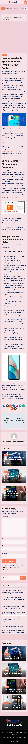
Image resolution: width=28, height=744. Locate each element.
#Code (12, 71)
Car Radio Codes (17, 737)
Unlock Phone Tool (14, 725)
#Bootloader (7, 71)
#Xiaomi (15, 73)
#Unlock (23, 71)
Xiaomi (18, 223)
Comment (5, 516)
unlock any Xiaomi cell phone (15, 151)
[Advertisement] (14, 37)
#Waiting (4, 73)
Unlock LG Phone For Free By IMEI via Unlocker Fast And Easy (14, 475)
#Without (9, 73)
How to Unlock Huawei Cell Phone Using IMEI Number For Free (13, 707)
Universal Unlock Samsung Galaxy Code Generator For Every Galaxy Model (12, 592)
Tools (24, 737)
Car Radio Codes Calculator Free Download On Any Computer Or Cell (11, 619)
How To (12, 741)
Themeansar (13, 734)
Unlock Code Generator (15, 441)
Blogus (22, 732)
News (16, 741)
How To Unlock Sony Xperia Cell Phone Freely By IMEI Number (14, 458)
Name (4, 539)
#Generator (17, 71)
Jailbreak (9, 737)
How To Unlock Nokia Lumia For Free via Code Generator (14, 493)
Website (4, 553)
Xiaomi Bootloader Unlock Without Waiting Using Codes (12, 63)
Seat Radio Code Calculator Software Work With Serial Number (13, 613)
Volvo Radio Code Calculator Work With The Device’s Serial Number (13, 625)
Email (4, 546)
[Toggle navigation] (2, 2)
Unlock (5, 55)
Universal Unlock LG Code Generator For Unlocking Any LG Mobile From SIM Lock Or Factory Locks (13, 606)
